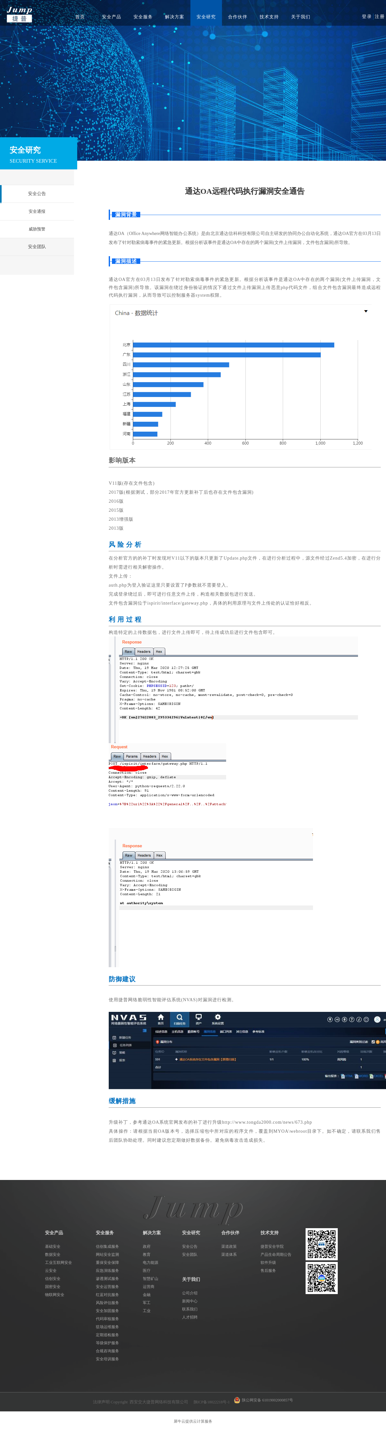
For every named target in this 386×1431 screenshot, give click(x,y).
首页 (80, 16)
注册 (380, 16)
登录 (367, 16)
